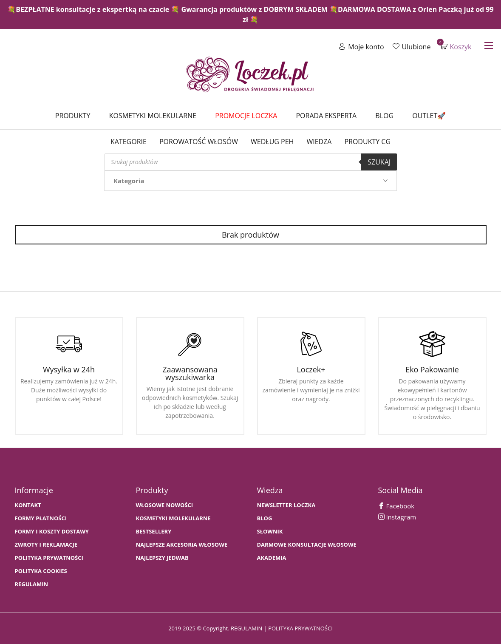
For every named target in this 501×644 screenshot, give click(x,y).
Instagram (397, 517)
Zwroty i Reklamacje (46, 545)
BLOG (264, 518)
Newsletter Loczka (286, 505)
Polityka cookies (41, 571)
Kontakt (28, 505)
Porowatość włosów (198, 141)
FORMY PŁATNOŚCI (41, 518)
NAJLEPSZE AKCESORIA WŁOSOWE (182, 545)
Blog (384, 115)
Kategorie (128, 141)
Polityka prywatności (49, 558)
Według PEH (272, 141)
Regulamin (31, 584)
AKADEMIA (271, 558)
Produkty (73, 115)
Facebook (396, 506)
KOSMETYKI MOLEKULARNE (173, 518)
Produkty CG (367, 141)
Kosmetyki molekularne (152, 115)
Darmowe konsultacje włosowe (307, 545)
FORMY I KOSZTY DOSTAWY (52, 531)
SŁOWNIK (270, 531)
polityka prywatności (300, 628)
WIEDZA (318, 141)
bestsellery (154, 531)
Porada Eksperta (326, 115)
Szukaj (379, 162)
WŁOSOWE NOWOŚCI (164, 505)
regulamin (246, 628)
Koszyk (456, 46)
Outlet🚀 (429, 115)
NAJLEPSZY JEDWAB (162, 558)
